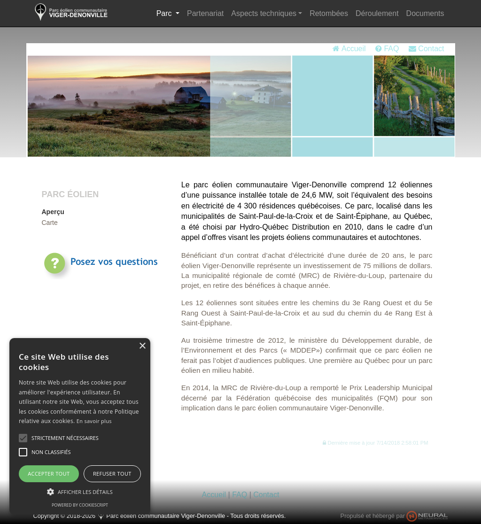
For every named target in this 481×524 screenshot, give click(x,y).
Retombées (329, 13)
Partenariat (205, 13)
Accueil (349, 49)
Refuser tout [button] (112, 473)
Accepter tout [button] (49, 473)
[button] (375, 442)
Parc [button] (169, 12)
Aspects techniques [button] (263, 13)
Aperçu (53, 212)
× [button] (142, 346)
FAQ (387, 49)
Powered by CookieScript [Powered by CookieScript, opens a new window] (80, 505)
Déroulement (377, 13)
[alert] (79, 426)
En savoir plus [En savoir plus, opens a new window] (94, 420)
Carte (50, 222)
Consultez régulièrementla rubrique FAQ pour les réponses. (114, 291)
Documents (425, 13)
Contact (426, 49)
